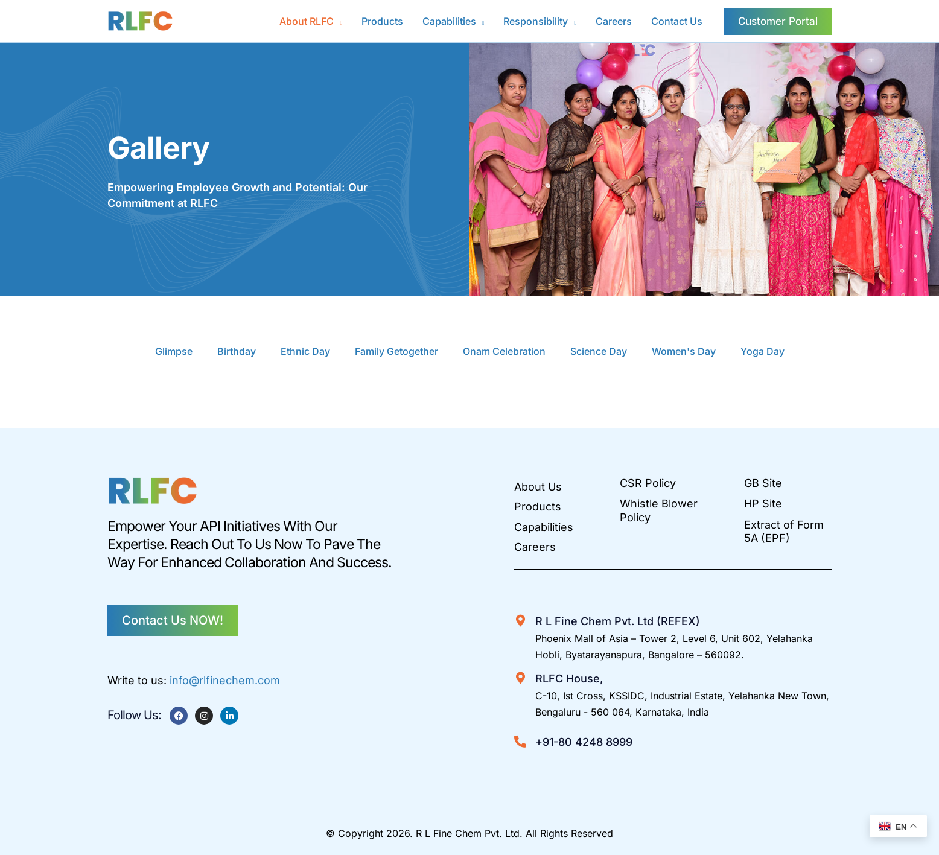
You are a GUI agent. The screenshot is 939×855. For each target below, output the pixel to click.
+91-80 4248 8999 (583, 742)
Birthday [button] (236, 351)
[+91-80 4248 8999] (520, 742)
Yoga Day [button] (762, 351)
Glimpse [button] (174, 351)
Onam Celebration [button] (504, 351)
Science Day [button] (598, 351)
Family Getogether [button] (396, 351)
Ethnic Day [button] (305, 351)
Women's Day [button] (684, 351)
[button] (311, 21)
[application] (338, 21)
